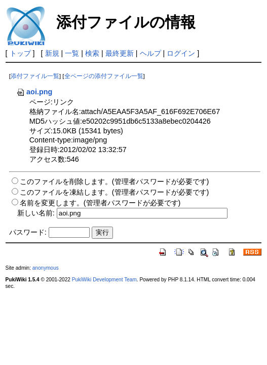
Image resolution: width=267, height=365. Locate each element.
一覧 (72, 53)
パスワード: (28, 232)
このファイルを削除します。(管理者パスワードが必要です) (114, 181)
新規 (52, 53)
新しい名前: (36, 213)
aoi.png (34, 92)
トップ (20, 53)
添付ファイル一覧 (35, 76)
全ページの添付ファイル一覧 (103, 76)
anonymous (45, 268)
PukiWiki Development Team (104, 279)
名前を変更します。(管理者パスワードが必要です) (100, 203)
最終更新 (119, 53)
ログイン (181, 53)
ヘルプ (150, 53)
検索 (92, 53)
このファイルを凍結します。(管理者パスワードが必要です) (114, 192)
